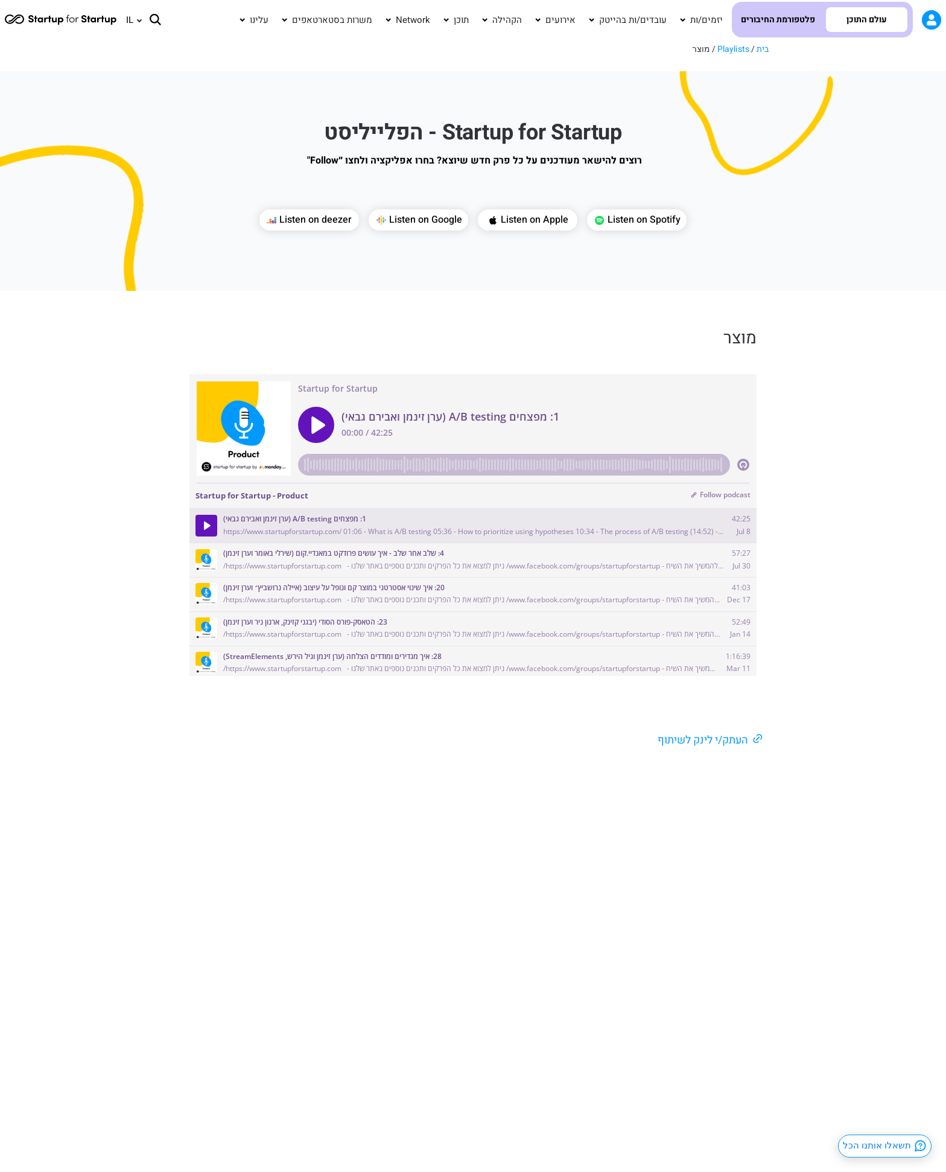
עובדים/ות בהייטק (633, 19)
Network (413, 19)
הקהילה (507, 19)
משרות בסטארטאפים (332, 19)
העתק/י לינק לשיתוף (703, 740)
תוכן (461, 19)
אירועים (560, 19)
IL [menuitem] (129, 19)
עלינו (259, 19)
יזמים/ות (706, 19)
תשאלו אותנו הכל (885, 1146)
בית (763, 49)
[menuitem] (128, 20)
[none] (128, 20)
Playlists (733, 49)
